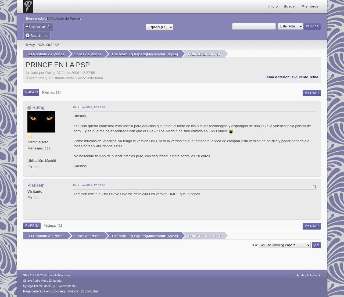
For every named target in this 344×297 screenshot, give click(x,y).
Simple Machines (59, 275)
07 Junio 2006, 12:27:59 (89, 107)
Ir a (254, 245)
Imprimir (312, 92)
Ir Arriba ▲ (314, 275)
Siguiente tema (305, 77)
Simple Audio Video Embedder (42, 280)
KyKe (172, 54)
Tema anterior (277, 77)
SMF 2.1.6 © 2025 (35, 275)
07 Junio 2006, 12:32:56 (89, 185)
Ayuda (300, 275)
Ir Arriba (31, 225)
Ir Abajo (31, 92)
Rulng (38, 107)
